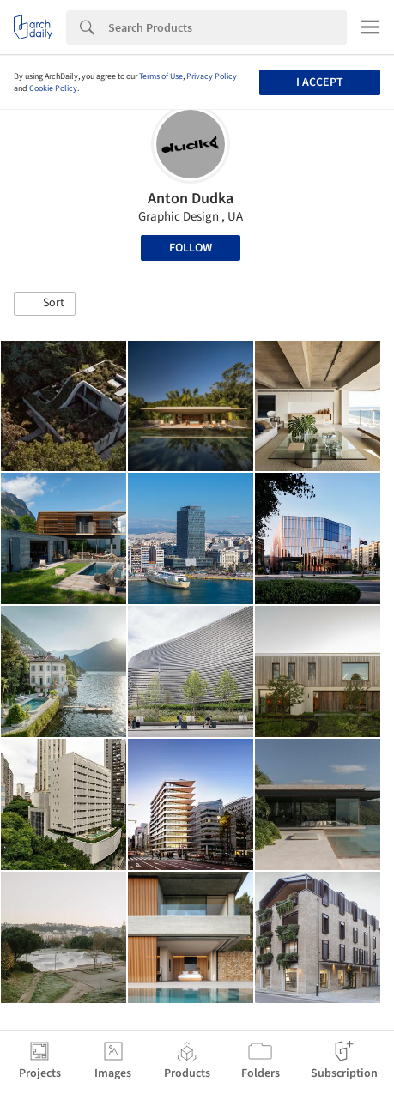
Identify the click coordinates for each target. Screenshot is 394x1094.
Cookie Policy (53, 88)
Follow (190, 248)
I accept (319, 82)
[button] (45, 304)
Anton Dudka (190, 198)
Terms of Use (161, 76)
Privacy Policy (211, 76)
